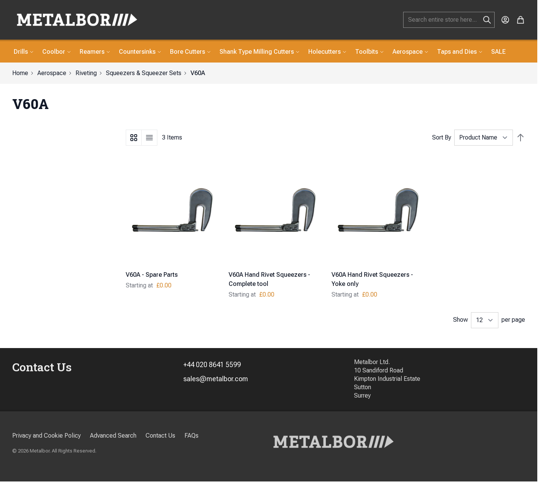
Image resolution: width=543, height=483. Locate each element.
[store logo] (76, 20)
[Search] (487, 19)
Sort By (441, 137)
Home (20, 73)
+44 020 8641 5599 (212, 365)
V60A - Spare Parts (152, 274)
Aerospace (51, 73)
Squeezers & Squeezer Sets (143, 73)
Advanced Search (113, 435)
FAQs (191, 435)
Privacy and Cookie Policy (46, 435)
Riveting (86, 73)
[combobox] (449, 20)
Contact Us (160, 435)
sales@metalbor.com (215, 379)
